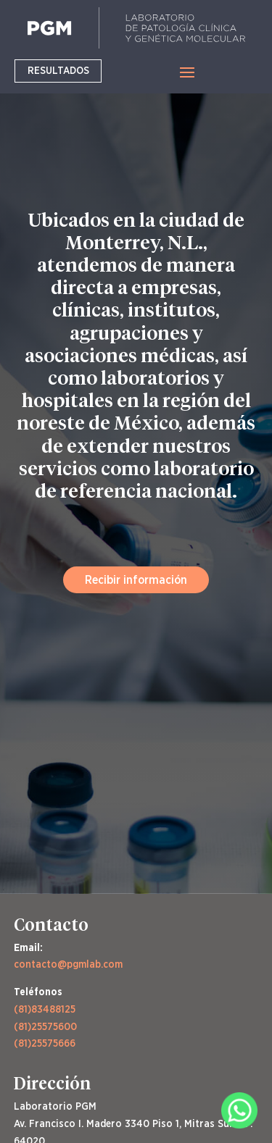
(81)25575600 (45, 1026)
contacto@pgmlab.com (68, 964)
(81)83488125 (44, 1009)
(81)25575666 (44, 1043)
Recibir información (136, 579)
